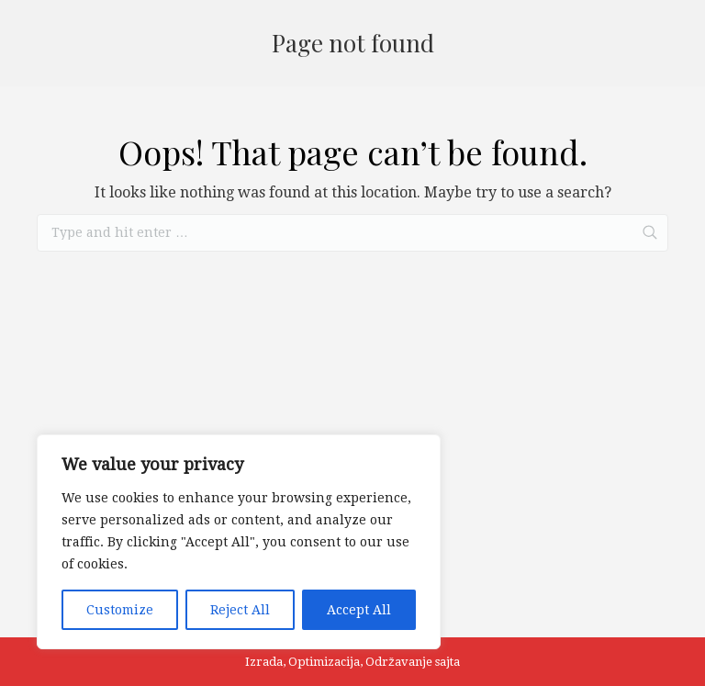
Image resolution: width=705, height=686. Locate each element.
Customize (119, 609)
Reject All (240, 609)
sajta (447, 662)
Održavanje (398, 662)
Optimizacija (324, 662)
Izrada (264, 662)
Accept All (359, 609)
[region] (239, 541)
